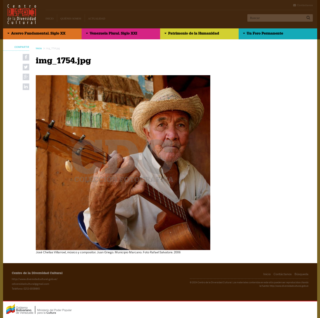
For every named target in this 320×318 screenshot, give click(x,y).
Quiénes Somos (70, 18)
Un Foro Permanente (265, 34)
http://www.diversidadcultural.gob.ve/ (35, 279)
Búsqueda (301, 274)
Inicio (50, 18)
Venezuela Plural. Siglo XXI (113, 34)
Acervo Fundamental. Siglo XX (38, 34)
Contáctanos (305, 5)
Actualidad (96, 18)
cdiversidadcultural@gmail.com (30, 284)
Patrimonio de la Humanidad (193, 34)
